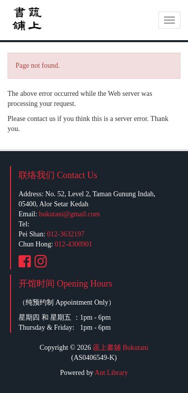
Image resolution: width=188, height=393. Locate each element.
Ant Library (111, 372)
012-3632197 (66, 234)
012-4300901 (73, 244)
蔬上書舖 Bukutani (120, 347)
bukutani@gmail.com (69, 214)
